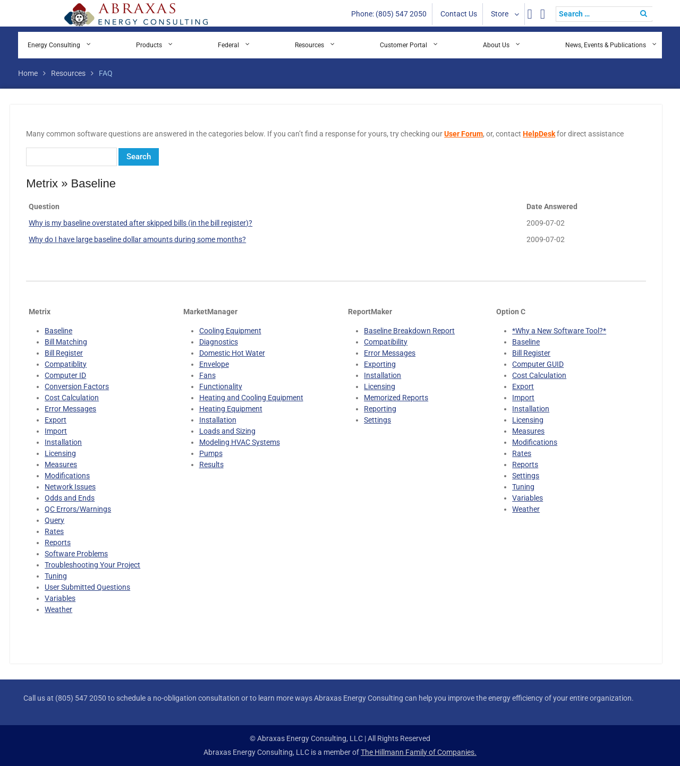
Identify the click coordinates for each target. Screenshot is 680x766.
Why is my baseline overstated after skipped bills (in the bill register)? (140, 223)
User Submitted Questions (87, 587)
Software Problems (76, 553)
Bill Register (64, 353)
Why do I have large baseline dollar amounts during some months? (137, 239)
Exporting (380, 364)
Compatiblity (66, 364)
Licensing (60, 453)
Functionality (220, 386)
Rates (54, 531)
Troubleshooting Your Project (92, 565)
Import (56, 431)
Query (54, 520)
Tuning (56, 576)
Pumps (211, 453)
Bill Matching (66, 342)
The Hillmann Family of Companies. (419, 752)
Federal (228, 45)
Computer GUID (538, 364)
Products (149, 45)
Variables (60, 598)
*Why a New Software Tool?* (559, 330)
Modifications (67, 475)
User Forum (463, 134)
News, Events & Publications (605, 45)
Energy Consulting (54, 45)
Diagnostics (218, 342)
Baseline (58, 330)
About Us (496, 45)
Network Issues (70, 487)
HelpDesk (539, 134)
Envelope (214, 364)
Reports (58, 542)
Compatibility (385, 342)
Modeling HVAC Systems (239, 442)
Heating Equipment (230, 408)
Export (55, 420)
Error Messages (70, 408)
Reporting (380, 408)
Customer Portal (403, 45)
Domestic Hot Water (232, 353)
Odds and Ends (70, 498)
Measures (61, 464)
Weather (58, 609)
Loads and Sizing (227, 431)
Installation (63, 442)
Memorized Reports (396, 397)
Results (211, 464)
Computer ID (65, 375)
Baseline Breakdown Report (409, 330)
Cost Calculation (72, 397)
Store (499, 14)
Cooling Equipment (230, 330)
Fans (207, 375)
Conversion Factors (77, 386)
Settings (377, 420)
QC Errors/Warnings (78, 509)
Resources (309, 45)
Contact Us (458, 14)
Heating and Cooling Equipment (251, 397)
